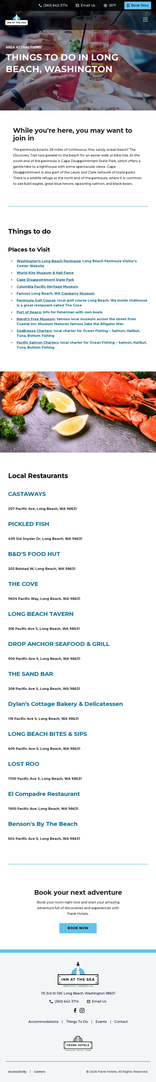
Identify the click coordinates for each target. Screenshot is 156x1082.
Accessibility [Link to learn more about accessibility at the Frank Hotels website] (17, 1071)
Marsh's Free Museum (36, 319)
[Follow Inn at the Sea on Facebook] (76, 1010)
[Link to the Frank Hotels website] (78, 1043)
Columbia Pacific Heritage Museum (47, 287)
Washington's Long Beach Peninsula (49, 261)
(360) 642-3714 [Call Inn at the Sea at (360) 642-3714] (64, 1001)
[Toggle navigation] (144, 19)
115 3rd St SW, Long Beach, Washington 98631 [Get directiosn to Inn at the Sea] (78, 993)
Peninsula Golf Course (36, 300)
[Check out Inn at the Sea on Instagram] (82, 1010)
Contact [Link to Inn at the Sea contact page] (121, 1022)
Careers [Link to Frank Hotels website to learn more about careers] (39, 1071)
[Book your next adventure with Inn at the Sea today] (78, 928)
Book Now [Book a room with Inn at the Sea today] (137, 5)
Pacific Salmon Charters (37, 343)
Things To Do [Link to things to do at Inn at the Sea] (77, 1022)
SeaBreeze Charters (34, 331)
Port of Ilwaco (29, 312)
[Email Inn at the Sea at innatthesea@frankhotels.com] (88, 5)
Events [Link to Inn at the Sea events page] (101, 1022)
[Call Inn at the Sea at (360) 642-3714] (56, 5)
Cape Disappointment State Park (45, 280)
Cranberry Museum (78, 293)
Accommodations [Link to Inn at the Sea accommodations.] (43, 1022)
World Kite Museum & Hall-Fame (45, 273)
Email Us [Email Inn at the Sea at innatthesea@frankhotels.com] (96, 1001)
